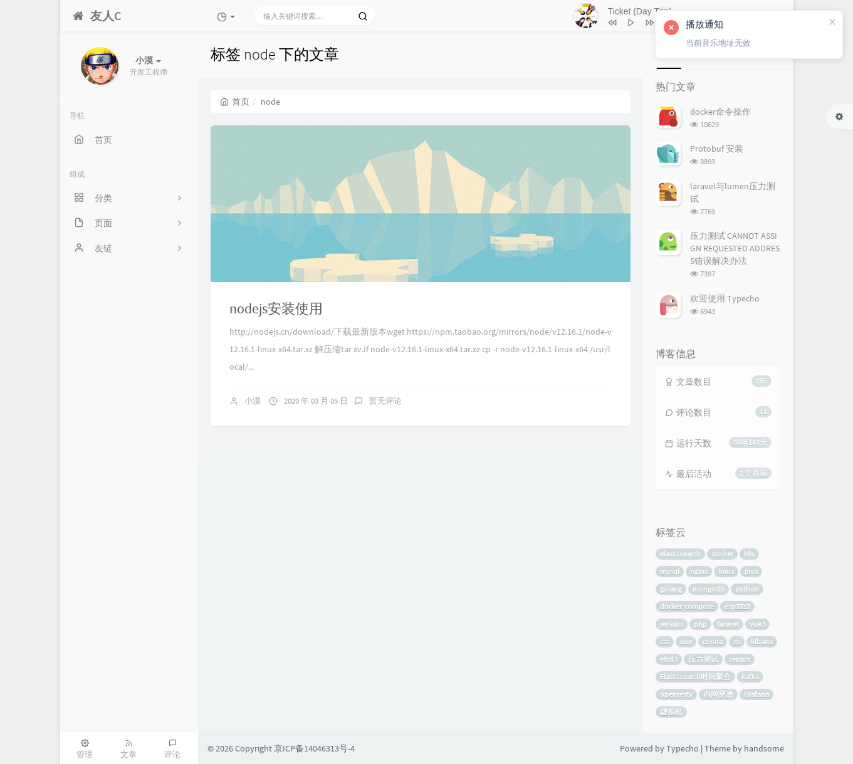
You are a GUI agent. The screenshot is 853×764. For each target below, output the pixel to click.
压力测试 (703, 659)
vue (686, 641)
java (751, 571)
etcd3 (669, 659)
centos (739, 659)
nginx (699, 571)
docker (722, 553)
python (747, 589)
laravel (728, 624)
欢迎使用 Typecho (725, 298)
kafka (750, 676)
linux (726, 571)
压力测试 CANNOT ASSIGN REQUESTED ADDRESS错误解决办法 (735, 248)
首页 (234, 101)
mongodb (709, 589)
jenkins (671, 624)
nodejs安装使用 (276, 308)
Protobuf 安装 (716, 148)
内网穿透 (718, 694)
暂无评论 (385, 400)
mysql (669, 571)
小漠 (252, 400)
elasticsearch (680, 553)
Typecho (682, 748)
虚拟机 (671, 711)
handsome (764, 748)
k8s (749, 553)
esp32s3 (737, 606)
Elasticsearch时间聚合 (695, 676)
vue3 (757, 624)
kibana (762, 641)
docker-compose (687, 606)
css (664, 641)
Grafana (756, 694)
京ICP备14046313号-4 (314, 748)
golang (671, 589)
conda (713, 641)
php (700, 624)
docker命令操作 (720, 111)
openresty (676, 694)
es (736, 641)
